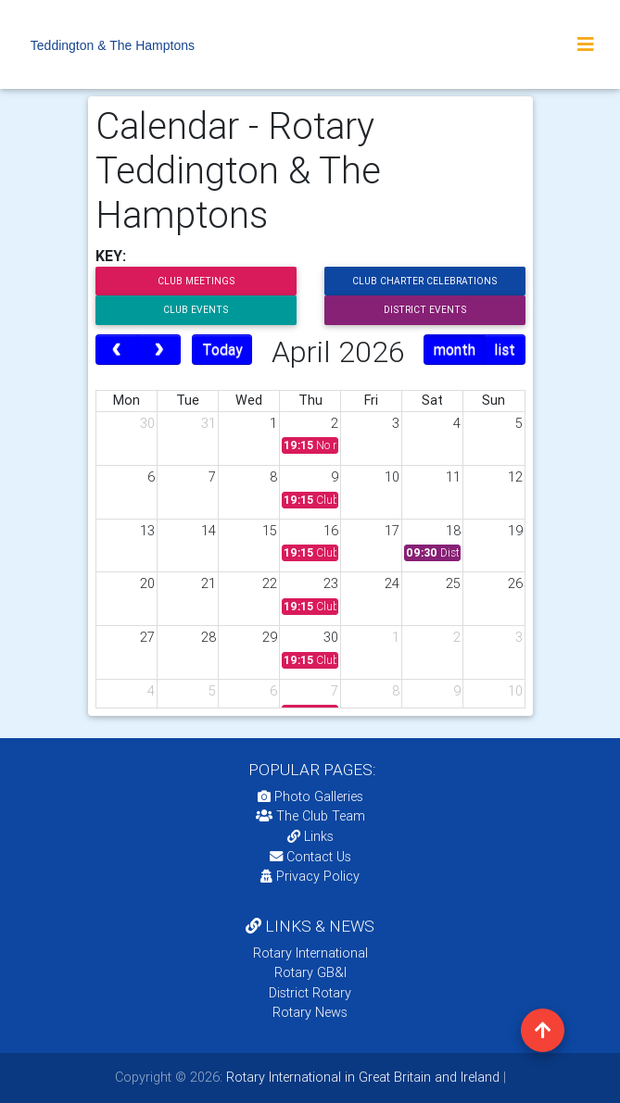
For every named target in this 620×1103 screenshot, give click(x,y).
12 (515, 477)
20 (147, 583)
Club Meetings (196, 281)
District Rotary (310, 992)
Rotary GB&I (310, 972)
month (454, 349)
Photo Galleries (310, 796)
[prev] (117, 350)
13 (147, 530)
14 (208, 530)
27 (147, 637)
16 (330, 530)
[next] (159, 350)
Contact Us (310, 856)
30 (147, 423)
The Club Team (310, 816)
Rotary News (310, 1012)
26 (515, 583)
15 (269, 530)
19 (515, 530)
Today (222, 349)
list (504, 349)
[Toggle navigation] (585, 44)
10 (392, 477)
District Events (425, 310)
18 (453, 530)
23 (330, 583)
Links (310, 836)
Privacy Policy (310, 876)
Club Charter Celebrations (424, 281)
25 (453, 583)
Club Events (195, 310)
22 (269, 583)
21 (208, 583)
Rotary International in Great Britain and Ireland (361, 1077)
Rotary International (310, 953)
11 (453, 477)
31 (208, 423)
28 (208, 637)
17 (392, 530)
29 (269, 637)
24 (392, 583)
